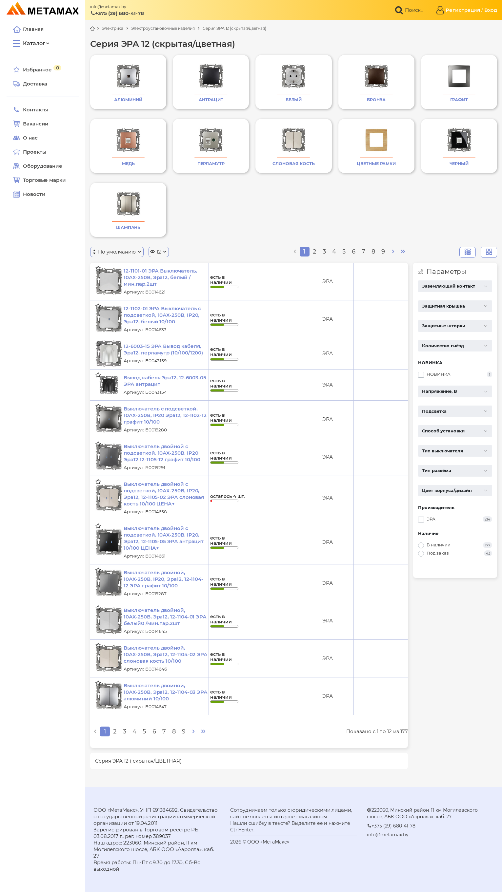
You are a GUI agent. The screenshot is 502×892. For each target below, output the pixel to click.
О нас (25, 138)
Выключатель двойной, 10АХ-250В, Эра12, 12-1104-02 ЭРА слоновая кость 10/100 (166, 654)
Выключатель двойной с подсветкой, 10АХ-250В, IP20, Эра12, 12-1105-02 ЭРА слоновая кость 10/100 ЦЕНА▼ (164, 494)
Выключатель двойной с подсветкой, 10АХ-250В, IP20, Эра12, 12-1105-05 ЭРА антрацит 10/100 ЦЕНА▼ (164, 538)
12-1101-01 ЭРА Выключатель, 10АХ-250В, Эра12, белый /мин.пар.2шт (160, 277)
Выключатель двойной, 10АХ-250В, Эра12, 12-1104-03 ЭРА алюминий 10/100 (166, 692)
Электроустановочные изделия (163, 28)
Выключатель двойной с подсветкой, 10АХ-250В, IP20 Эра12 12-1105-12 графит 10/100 (162, 453)
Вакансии (31, 124)
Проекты (34, 152)
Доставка (30, 84)
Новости (29, 194)
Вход (490, 10)
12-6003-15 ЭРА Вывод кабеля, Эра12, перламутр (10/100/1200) (163, 349)
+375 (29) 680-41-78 (117, 13)
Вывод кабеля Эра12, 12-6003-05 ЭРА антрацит (165, 380)
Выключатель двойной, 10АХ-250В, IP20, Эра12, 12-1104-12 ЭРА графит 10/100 (163, 579)
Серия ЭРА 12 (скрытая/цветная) (234, 28)
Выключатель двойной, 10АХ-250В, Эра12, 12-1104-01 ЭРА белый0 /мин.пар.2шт (165, 616)
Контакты (30, 109)
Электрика (112, 28)
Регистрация (463, 10)
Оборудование (42, 166)
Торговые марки (39, 180)
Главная (28, 29)
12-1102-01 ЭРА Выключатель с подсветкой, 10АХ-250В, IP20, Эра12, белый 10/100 (162, 315)
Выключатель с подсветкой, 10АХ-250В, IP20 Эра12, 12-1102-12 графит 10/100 (165, 415)
